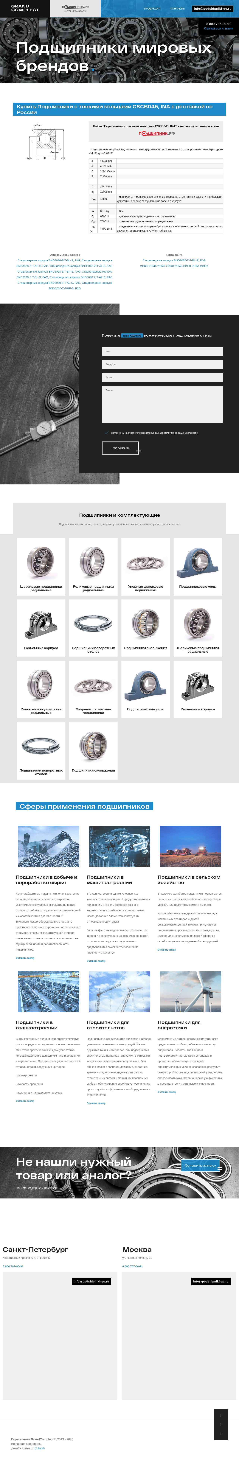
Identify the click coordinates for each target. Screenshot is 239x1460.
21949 (178, 266)
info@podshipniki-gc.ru (213, 8)
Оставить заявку (25, 958)
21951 (195, 266)
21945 (144, 266)
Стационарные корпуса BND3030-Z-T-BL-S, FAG (174, 260)
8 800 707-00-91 (218, 24)
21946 (153, 266)
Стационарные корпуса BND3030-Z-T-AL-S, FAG (49, 282)
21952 (204, 266)
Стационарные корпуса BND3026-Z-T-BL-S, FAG (49, 260)
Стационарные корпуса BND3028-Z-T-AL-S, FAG (81, 266)
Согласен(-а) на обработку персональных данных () (154, 433)
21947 (161, 266)
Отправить (120, 448)
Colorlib (40, 1448)
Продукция (152, 8)
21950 (187, 266)
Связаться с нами (218, 28)
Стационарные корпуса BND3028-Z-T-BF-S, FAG (49, 271)
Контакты (177, 8)
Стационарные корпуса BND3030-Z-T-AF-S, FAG (81, 277)
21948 (170, 266)
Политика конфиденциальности (180, 433)
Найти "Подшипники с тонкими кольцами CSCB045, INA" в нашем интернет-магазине (156, 130)
